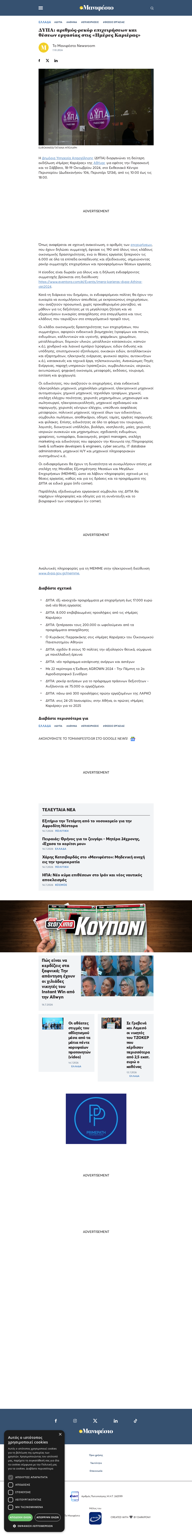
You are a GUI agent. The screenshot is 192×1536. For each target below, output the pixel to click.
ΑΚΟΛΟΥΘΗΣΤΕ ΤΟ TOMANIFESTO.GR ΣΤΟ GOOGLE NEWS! (87, 738)
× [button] (60, 1434)
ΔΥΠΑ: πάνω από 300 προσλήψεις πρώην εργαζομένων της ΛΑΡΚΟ (98, 693)
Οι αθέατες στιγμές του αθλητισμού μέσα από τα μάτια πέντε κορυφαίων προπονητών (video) (79, 1040)
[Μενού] (41, 8)
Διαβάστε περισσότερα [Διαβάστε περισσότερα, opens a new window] (39, 1468)
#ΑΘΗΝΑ (71, 22)
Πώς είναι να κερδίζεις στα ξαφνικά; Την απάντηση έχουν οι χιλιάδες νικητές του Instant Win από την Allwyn (58, 978)
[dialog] (34, 1481)
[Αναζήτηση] (152, 7)
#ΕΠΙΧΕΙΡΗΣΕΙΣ (90, 22)
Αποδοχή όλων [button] (20, 1517)
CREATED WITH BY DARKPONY (131, 1517)
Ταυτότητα (96, 1462)
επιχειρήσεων (141, 244)
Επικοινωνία (96, 1470)
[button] (34, 1526)
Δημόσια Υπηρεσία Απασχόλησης (67, 158)
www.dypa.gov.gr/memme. (59, 573)
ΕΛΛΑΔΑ (45, 22)
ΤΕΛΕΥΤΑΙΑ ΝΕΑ (59, 809)
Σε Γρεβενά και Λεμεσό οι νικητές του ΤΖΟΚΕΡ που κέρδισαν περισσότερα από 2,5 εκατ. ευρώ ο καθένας (138, 1045)
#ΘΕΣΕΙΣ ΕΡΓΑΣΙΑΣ (114, 22)
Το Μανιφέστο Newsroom (73, 46)
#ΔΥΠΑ (58, 22)
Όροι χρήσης (96, 1455)
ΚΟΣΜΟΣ (61, 884)
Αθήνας (99, 163)
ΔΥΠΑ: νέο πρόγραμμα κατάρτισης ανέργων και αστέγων (90, 661)
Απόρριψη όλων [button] (48, 1517)
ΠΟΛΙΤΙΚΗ (62, 830)
